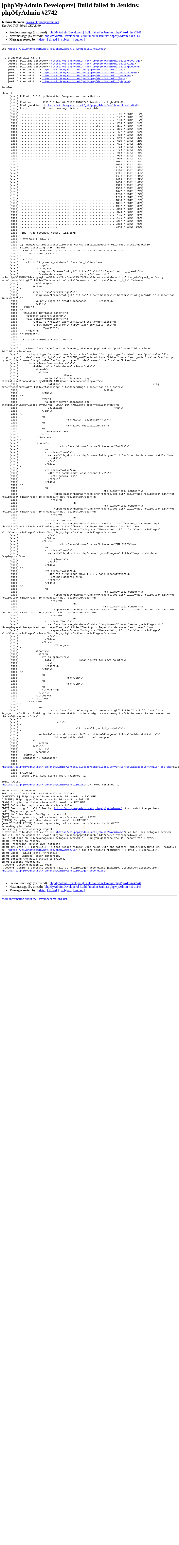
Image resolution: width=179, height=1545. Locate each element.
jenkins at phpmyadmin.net (42, 22)
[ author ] (79, 39)
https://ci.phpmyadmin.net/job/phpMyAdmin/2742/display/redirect (57, 49)
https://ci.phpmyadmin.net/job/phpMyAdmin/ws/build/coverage (95, 63)
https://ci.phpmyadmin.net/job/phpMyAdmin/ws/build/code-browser (89, 78)
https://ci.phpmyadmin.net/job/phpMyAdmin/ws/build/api (82, 74)
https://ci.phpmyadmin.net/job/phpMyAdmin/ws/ (88, 960)
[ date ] (41, 39)
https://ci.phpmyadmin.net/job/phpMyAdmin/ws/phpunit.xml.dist (91, 117)
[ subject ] (66, 39)
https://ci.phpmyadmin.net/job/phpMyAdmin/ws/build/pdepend (95, 70)
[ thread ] (53, 39)
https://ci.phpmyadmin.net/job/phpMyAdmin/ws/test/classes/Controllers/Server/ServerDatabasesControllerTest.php (87, 911)
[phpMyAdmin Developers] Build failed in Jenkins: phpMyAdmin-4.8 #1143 (92, 36)
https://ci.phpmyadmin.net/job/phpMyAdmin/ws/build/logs (92, 67)
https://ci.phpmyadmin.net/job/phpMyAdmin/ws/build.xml (44, 932)
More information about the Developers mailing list (34, 1064)
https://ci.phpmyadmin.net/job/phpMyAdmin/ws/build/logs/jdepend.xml (54, 1035)
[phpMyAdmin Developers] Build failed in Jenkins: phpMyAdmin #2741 (94, 32)
